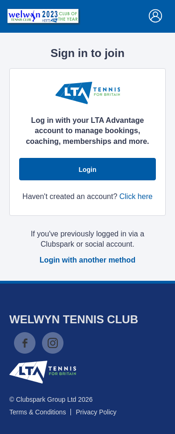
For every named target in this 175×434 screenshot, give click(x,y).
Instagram (52, 343)
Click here (136, 196)
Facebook (24, 343)
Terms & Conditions (37, 412)
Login (87, 169)
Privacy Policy (96, 412)
